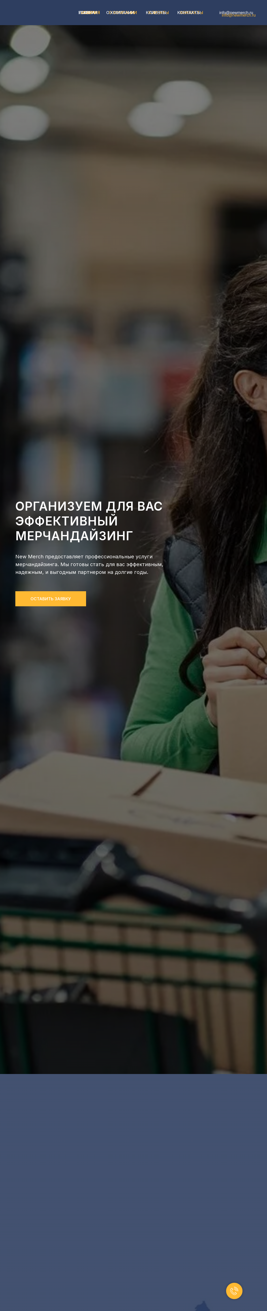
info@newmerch (234, 13)
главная (88, 12)
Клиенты (156, 12)
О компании (120, 12)
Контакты (189, 12)
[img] (38, 13)
